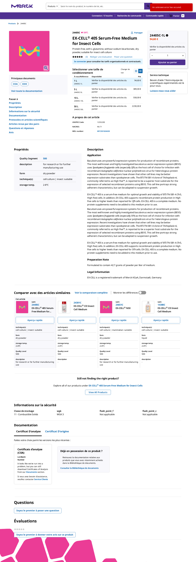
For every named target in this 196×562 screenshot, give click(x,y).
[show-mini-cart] (177, 16)
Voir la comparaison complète (91, 292)
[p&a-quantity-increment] (183, 55)
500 (45, 158)
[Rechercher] (148, 6)
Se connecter (80, 61)
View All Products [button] (98, 392)
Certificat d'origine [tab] (57, 431)
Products (12, 23)
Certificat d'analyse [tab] (28, 431)
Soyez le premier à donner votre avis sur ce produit (46, 535)
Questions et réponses (21, 128)
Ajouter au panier (167, 62)
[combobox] (99, 6)
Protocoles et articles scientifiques (28, 119)
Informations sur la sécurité (24, 111)
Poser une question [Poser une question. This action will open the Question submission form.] (123, 56)
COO (24, 83)
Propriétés (15, 102)
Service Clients (41, 479)
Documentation (17, 115)
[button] (102, 15)
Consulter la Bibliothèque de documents (79, 468)
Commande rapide (155, 15)
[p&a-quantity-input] (167, 55)
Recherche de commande (129, 15)
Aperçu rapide (34, 320)
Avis (11, 132)
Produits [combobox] (51, 6)
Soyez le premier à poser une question (37, 510)
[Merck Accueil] (22, 6)
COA (15, 83)
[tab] (14, 23)
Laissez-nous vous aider (163, 90)
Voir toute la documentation (26, 91)
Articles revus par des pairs (24, 123)
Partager (137, 32)
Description (15, 107)
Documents (31, 472)
